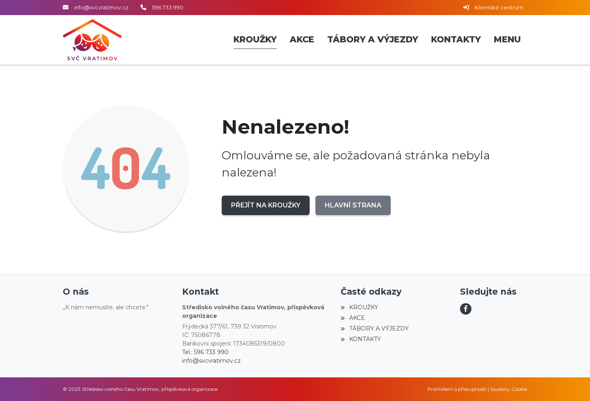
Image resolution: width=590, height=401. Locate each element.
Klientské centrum (499, 7)
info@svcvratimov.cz (101, 7)
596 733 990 (167, 7)
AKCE (353, 318)
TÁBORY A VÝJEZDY (374, 328)
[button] (507, 40)
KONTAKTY (361, 339)
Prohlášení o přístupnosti (457, 389)
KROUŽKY (359, 307)
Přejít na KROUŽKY (265, 205)
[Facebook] (465, 309)
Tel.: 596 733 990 (205, 352)
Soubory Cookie (508, 389)
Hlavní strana (353, 205)
